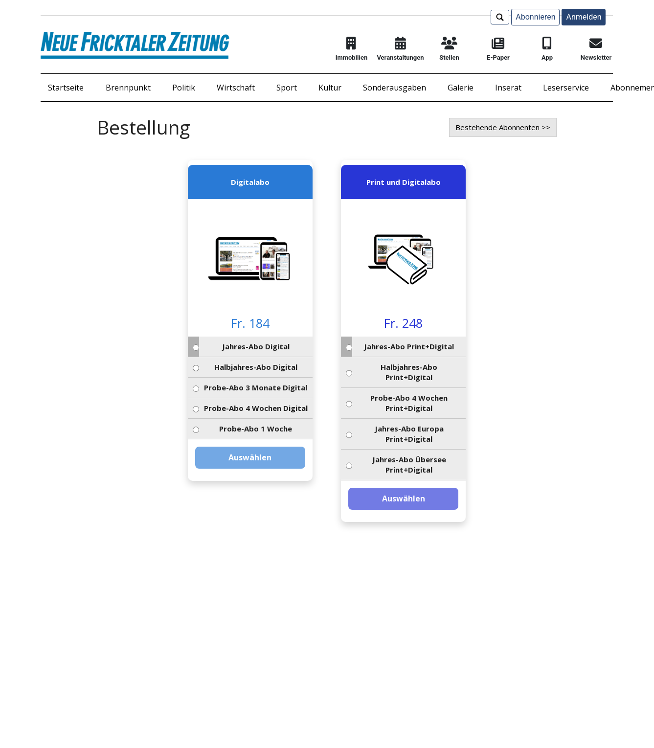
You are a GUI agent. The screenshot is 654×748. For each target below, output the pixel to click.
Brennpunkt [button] (128, 87)
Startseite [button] (66, 87)
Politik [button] (183, 87)
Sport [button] (286, 87)
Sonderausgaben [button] (394, 87)
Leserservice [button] (566, 87)
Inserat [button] (508, 87)
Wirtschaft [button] (236, 87)
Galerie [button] (461, 87)
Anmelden (583, 17)
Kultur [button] (329, 87)
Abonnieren (535, 17)
